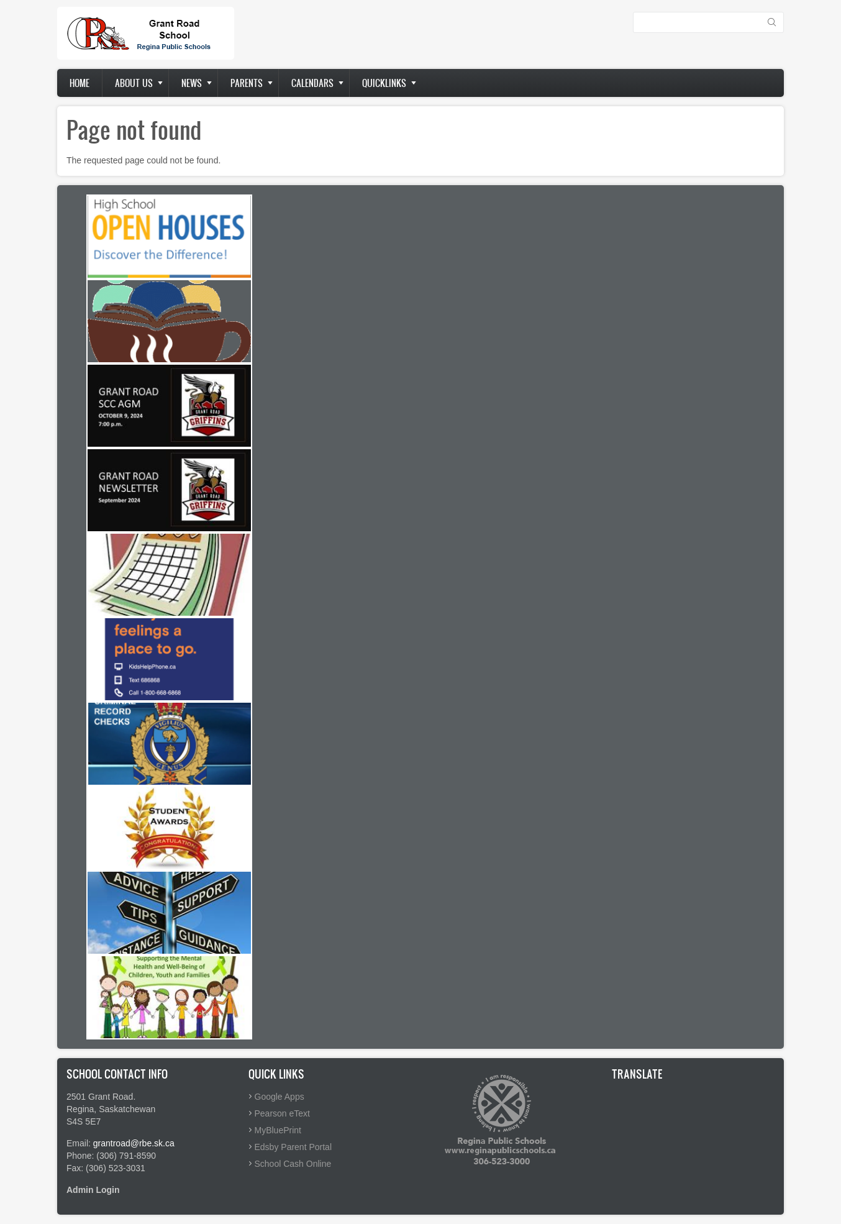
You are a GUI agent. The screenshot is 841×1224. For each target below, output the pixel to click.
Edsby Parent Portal (293, 1147)
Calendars (312, 82)
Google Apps (279, 1097)
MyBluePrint (278, 1130)
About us (134, 82)
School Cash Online (293, 1164)
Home (79, 82)
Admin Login (93, 1190)
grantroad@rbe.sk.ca (134, 1143)
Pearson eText (283, 1113)
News (191, 82)
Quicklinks (384, 82)
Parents (246, 82)
